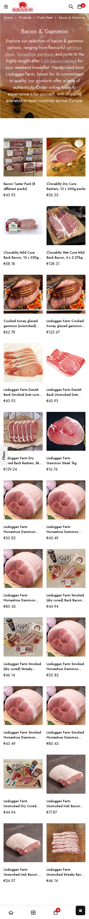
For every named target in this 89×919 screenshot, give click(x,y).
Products (25, 17)
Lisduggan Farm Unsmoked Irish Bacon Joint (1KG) (63, 806)
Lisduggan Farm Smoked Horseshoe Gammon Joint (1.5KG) (65, 669)
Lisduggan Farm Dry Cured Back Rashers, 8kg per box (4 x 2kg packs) (22, 463)
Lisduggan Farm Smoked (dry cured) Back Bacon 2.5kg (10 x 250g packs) (65, 600)
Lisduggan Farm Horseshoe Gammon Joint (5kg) (19, 600)
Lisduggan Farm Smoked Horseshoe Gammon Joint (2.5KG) (22, 737)
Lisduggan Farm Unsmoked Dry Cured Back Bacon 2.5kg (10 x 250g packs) (21, 808)
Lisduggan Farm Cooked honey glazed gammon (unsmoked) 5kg (65, 326)
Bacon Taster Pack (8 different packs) (19, 186)
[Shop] (33, 912)
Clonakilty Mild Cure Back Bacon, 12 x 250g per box (21, 257)
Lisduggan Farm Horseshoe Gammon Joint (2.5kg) (62, 531)
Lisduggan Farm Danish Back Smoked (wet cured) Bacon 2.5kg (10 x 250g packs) (23, 397)
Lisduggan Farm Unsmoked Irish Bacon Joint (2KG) (20, 874)
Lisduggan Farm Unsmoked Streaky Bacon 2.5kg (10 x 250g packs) (66, 874)
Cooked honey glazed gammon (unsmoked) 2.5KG (21, 326)
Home (8, 17)
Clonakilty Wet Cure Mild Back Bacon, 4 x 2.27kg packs (65, 257)
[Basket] (79, 6)
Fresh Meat (44, 17)
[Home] (11, 912)
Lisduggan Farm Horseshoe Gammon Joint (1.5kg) (19, 531)
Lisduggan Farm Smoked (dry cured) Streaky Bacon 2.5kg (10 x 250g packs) (22, 671)
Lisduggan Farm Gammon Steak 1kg (61, 460)
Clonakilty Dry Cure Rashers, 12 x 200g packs (66, 186)
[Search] (71, 6)
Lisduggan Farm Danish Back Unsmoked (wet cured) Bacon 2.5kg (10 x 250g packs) (66, 397)
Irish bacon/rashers (59, 61)
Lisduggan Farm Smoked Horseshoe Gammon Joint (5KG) (65, 737)
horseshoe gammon (35, 54)
